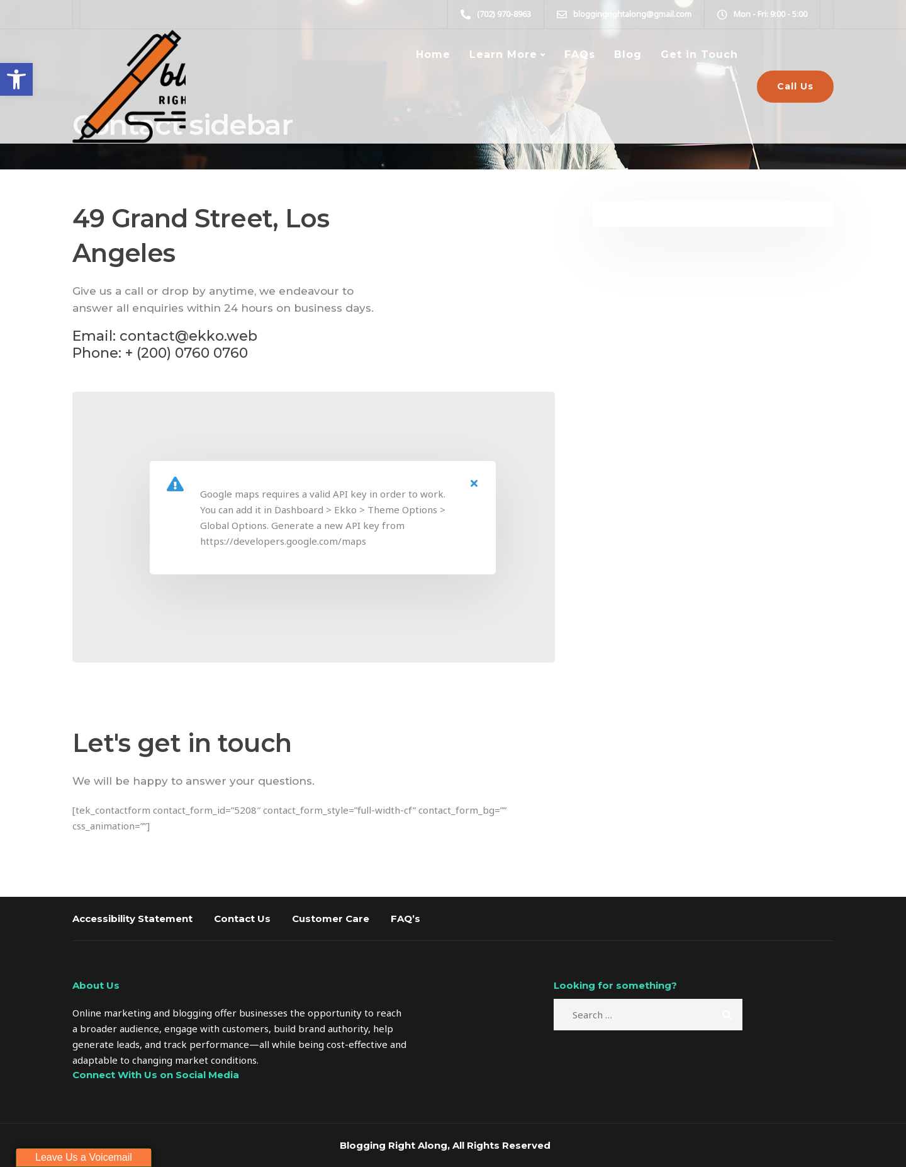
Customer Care (330, 919)
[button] (16, 79)
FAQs (579, 54)
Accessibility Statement (132, 919)
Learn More (503, 54)
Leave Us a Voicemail (83, 1157)
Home (433, 54)
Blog (628, 54)
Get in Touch (699, 54)
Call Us (795, 86)
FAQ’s (405, 919)
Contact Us (242, 919)
